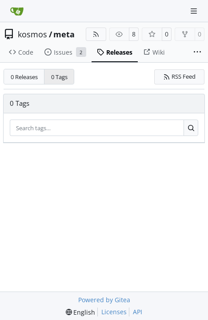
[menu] (81, 312)
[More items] (197, 52)
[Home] (16, 11)
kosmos (32, 34)
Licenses (114, 312)
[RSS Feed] (96, 34)
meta (64, 34)
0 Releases (24, 77)
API (137, 312)
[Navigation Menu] (195, 11)
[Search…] (191, 128)
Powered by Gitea (104, 300)
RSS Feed (179, 76)
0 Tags (59, 77)
